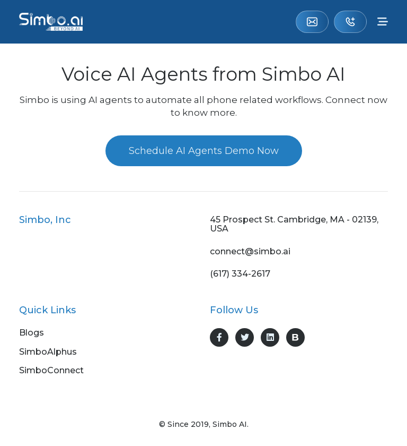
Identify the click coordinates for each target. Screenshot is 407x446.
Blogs (31, 333)
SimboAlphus (48, 352)
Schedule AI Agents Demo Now (204, 151)
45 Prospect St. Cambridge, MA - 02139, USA (294, 224)
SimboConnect (51, 370)
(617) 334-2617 (350, 21)
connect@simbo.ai (312, 21)
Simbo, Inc (45, 220)
